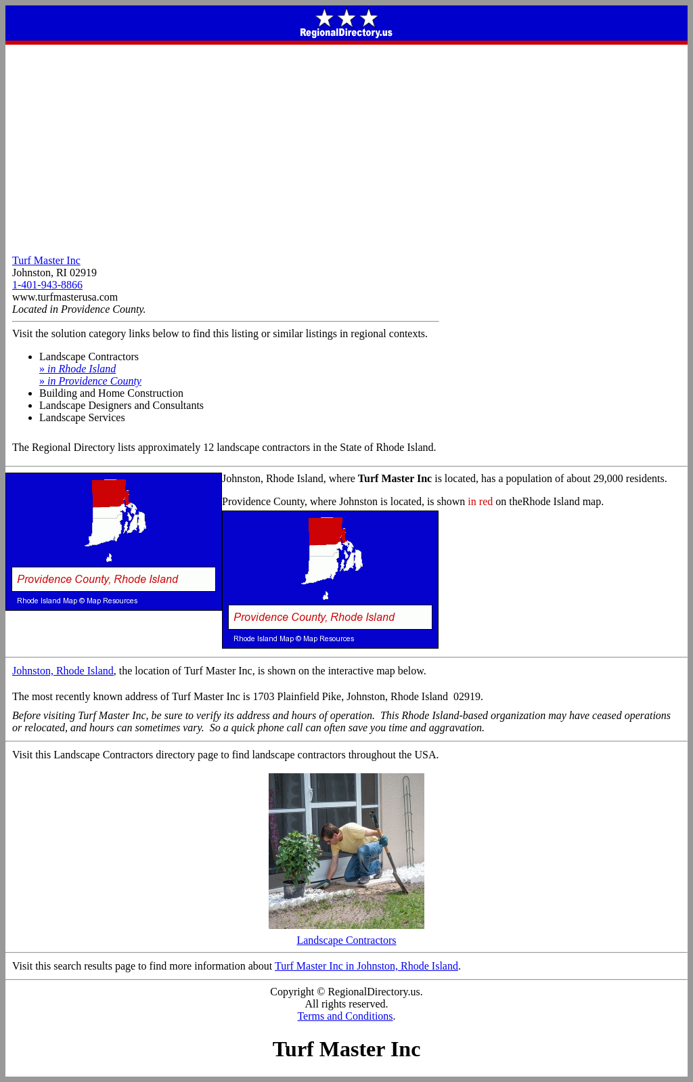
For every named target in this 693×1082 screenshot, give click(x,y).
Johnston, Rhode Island (63, 670)
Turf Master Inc (46, 260)
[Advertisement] (346, 146)
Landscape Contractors (346, 935)
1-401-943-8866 (47, 284)
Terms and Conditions (345, 1016)
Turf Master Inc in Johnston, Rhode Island (366, 966)
